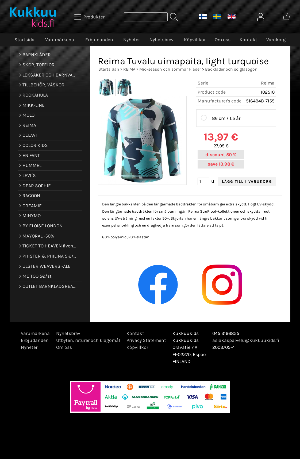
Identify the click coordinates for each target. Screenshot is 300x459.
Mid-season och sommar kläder (170, 69)
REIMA (129, 69)
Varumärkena (59, 39)
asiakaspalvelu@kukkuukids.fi (245, 340)
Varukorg (276, 39)
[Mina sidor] (261, 16)
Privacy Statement (146, 340)
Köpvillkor (195, 39)
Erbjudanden (99, 39)
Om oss (222, 39)
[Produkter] (90, 16)
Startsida (24, 39)
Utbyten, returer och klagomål (88, 340)
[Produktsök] (146, 16)
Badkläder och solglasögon (231, 69)
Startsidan (108, 69)
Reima (268, 83)
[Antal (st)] (203, 181)
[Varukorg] (286, 16)
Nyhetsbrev (161, 39)
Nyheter (131, 39)
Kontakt (248, 39)
